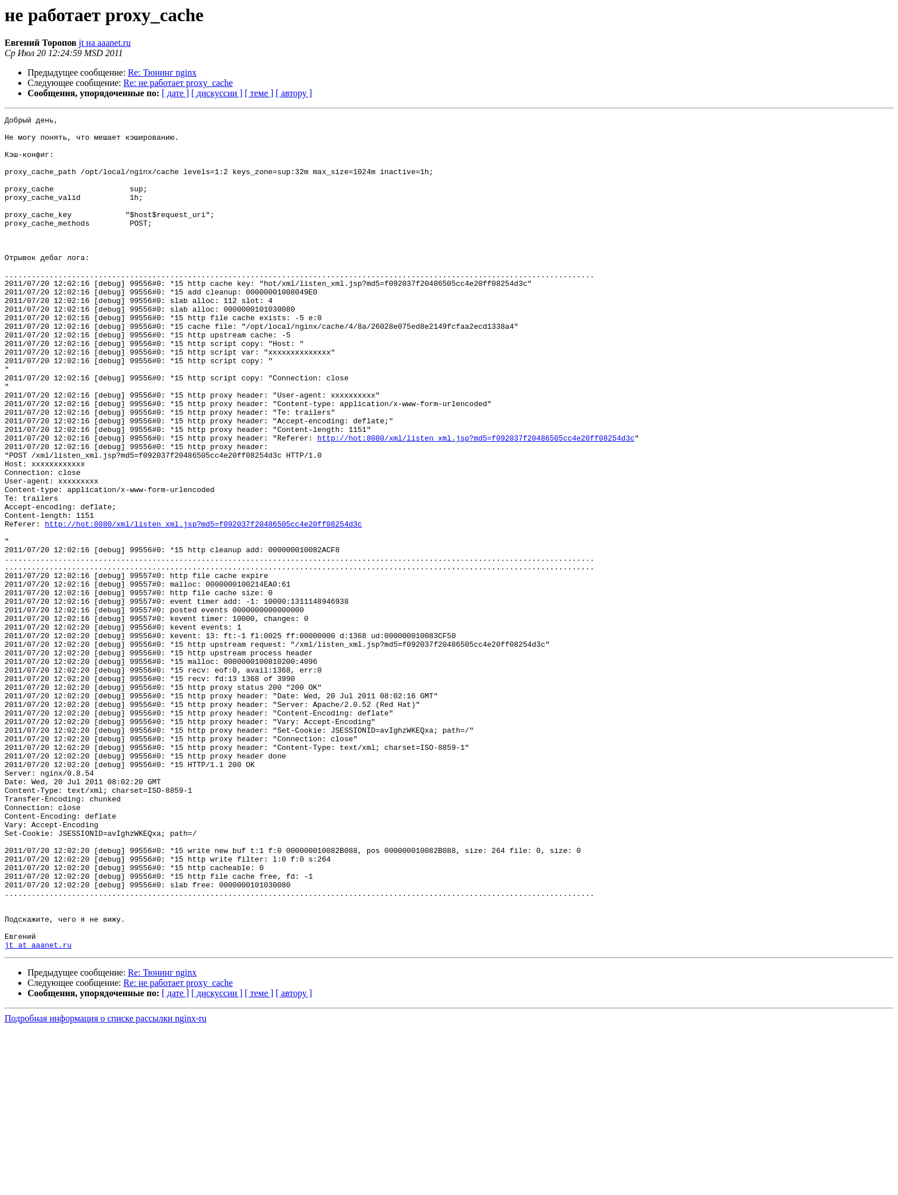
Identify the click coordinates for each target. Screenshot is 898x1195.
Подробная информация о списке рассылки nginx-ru (106, 1185)
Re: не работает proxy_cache (178, 83)
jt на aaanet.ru (104, 43)
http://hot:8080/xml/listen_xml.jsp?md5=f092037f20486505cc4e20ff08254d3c (476, 503)
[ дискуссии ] (216, 93)
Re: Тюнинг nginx (162, 72)
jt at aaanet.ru (38, 1111)
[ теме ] (259, 93)
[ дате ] (175, 93)
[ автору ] (293, 93)
